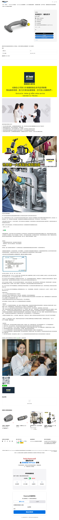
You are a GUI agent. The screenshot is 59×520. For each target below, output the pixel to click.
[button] (52, 2)
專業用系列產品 (39, 452)
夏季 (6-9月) (21, 501)
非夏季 (37, 501)
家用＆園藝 (43, 452)
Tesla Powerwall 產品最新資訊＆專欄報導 (36, 441)
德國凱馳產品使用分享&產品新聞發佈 (51, 4)
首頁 (3, 4)
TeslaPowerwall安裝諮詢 (12, 4)
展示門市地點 (43, 4)
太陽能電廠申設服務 (37, 4)
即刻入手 (44, 33)
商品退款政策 (35, 452)
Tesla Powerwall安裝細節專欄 (21, 4)
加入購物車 (44, 35)
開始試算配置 (29, 512)
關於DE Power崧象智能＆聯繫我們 (7, 6)
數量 (35, 29)
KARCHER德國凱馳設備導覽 (30, 4)
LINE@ (18, 337)
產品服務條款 (25, 452)
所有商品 (6, 4)
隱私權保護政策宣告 (30, 452)
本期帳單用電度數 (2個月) (19, 505)
